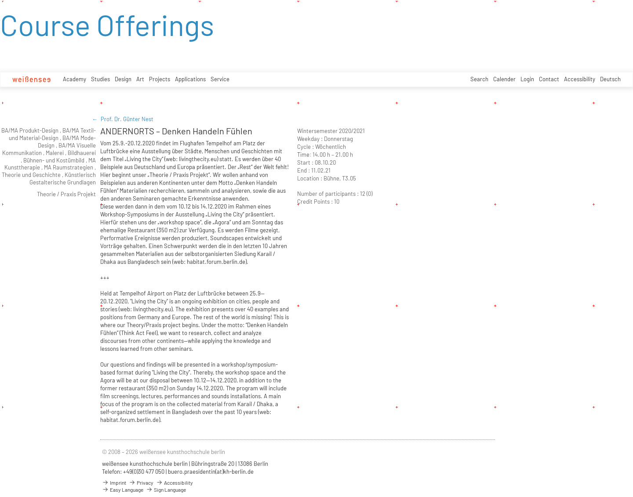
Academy (74, 79)
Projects (159, 79)
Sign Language (166, 489)
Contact (549, 79)
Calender (504, 79)
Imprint (114, 482)
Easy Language (122, 489)
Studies (100, 79)
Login (527, 79)
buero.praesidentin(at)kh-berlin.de (211, 471)
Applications (190, 79)
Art (140, 79)
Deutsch (610, 79)
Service (220, 79)
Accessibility (579, 79)
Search (479, 79)
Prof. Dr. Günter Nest (127, 118)
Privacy (141, 482)
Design (123, 79)
